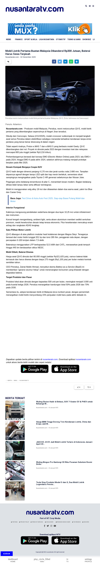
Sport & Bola (30, 39)
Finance (19, 39)
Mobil (15, 380)
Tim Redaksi (76, 522)
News (8, 39)
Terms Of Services (37, 522)
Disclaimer (49, 522)
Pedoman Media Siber (63, 522)
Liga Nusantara (46, 39)
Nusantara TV (24, 380)
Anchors (85, 522)
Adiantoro (17, 124)
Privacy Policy (24, 522)
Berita (10, 380)
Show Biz (86, 39)
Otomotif (61, 39)
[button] (54, 61)
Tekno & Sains (74, 39)
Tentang (14, 522)
